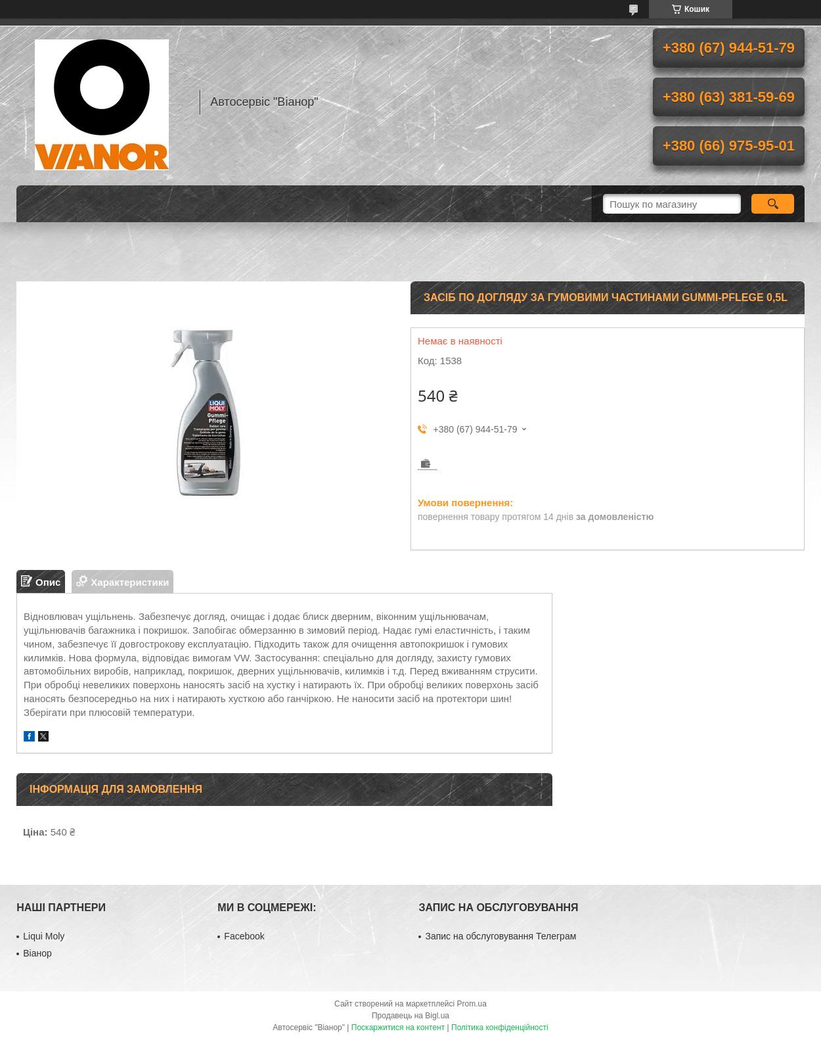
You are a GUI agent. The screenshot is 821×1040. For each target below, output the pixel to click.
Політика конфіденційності (499, 1027)
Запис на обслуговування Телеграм (500, 936)
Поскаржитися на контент (398, 1027)
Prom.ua (472, 1003)
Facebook (244, 936)
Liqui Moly (43, 936)
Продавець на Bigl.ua (410, 1015)
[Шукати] (772, 204)
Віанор (37, 953)
